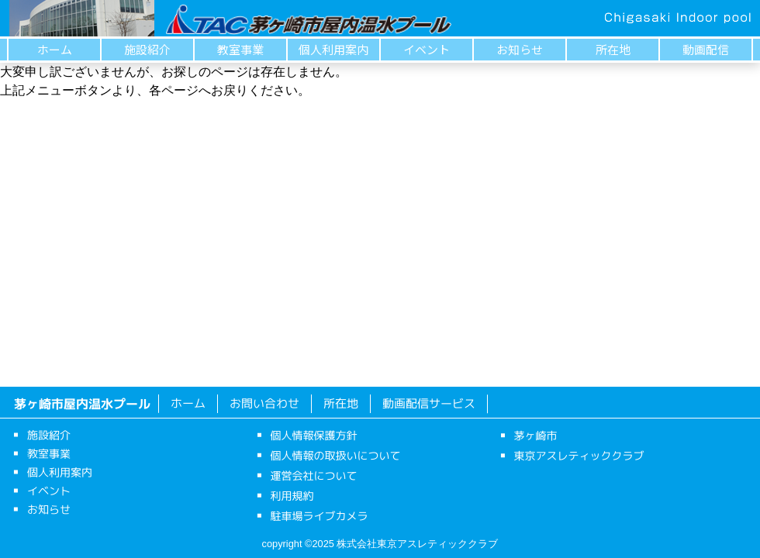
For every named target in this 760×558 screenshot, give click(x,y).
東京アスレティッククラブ (579, 455)
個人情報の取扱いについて (336, 455)
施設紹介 (147, 49)
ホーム (54, 49)
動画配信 (705, 49)
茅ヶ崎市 (536, 435)
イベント (426, 49)
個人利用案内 (333, 49)
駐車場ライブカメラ (319, 515)
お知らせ (519, 49)
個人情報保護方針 (314, 435)
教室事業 (240, 49)
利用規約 (292, 495)
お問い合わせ (264, 403)
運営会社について (314, 475)
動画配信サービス (428, 403)
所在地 (613, 49)
